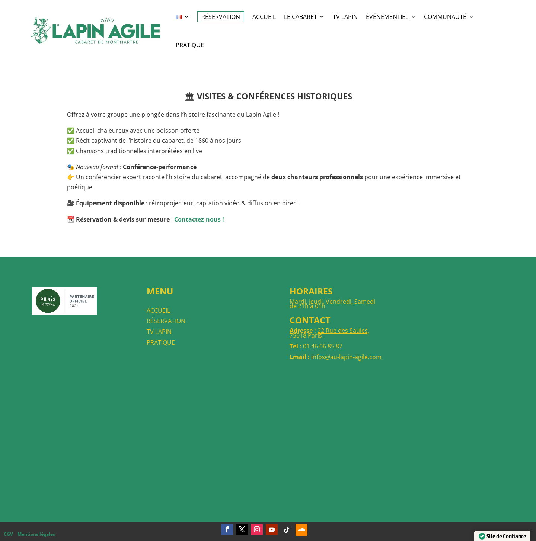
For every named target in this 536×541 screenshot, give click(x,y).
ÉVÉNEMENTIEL (387, 17)
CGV (8, 534)
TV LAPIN (159, 332)
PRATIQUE (161, 342)
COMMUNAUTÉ (445, 17)
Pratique (190, 45)
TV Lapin (345, 17)
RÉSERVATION (220, 17)
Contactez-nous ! (199, 219)
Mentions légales (36, 534)
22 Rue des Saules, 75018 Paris (329, 332)
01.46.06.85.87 (322, 346)
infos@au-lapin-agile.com (346, 357)
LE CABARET (300, 17)
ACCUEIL (264, 17)
